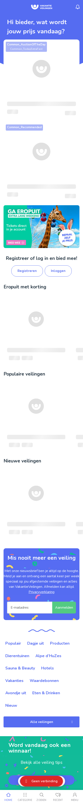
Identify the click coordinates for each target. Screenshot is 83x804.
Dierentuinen (17, 655)
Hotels (47, 668)
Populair (13, 643)
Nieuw (11, 705)
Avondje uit (15, 693)
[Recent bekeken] (58, 797)
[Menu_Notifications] (77, 7)
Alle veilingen (52, 722)
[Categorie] (25, 797)
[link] (41, 227)
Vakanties (14, 680)
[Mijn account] (74, 797)
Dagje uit (35, 643)
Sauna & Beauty (20, 668)
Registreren (27, 271)
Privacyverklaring (41, 592)
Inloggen (58, 271)
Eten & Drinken (46, 693)
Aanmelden (64, 607)
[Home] (8, 797)
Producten (59, 643)
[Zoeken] (41, 797)
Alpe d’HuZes (48, 655)
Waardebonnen (44, 680)
